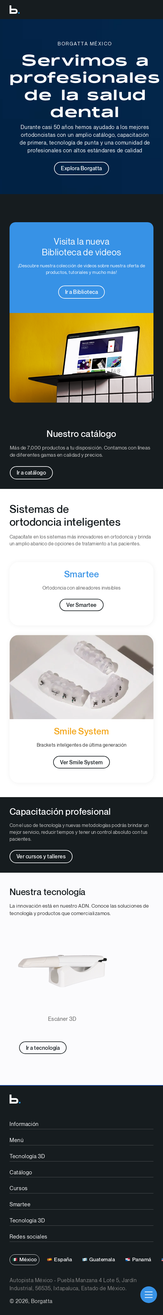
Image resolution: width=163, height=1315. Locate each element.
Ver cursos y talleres (41, 857)
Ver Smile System (81, 762)
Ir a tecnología (43, 1048)
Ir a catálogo (31, 473)
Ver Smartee (81, 605)
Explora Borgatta (81, 168)
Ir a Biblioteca (81, 292)
